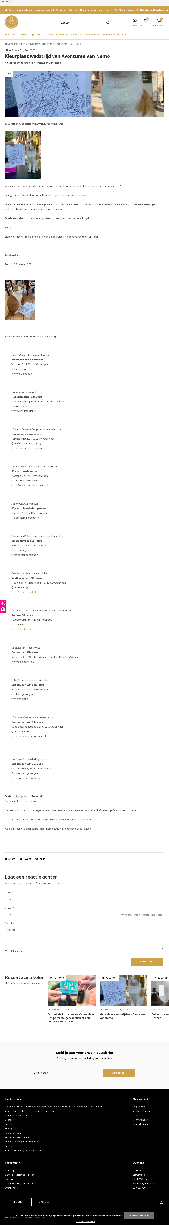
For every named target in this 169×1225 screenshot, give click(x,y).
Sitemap (9, 1146)
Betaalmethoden (13, 1133)
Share (10, 859)
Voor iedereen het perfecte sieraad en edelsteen (29, 1111)
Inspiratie (61, 34)
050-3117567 (140, 1188)
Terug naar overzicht (15, 44)
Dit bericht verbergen (139, 1215)
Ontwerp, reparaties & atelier (36, 34)
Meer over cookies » (85, 1221)
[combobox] (84, 23)
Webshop (10, 34)
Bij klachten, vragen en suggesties (22, 1141)
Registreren (139, 1106)
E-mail (9, 907)
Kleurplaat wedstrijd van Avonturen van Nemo (51, 44)
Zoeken (107, 23)
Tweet (25, 859)
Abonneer (119, 1072)
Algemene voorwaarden (17, 1115)
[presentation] (161, 990)
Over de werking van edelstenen (88, 34)
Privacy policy (12, 1128)
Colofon (9, 1119)
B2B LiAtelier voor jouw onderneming (23, 1150)
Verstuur (147, 961)
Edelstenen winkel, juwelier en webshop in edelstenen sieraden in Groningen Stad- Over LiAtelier (53, 1106)
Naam (9, 892)
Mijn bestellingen (141, 1111)
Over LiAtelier (117, 34)
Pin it (40, 859)
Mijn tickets (138, 1115)
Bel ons (17, 1202)
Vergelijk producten (142, 1124)
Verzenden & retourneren (17, 1137)
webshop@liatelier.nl (143, 1183)
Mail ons (44, 1202)
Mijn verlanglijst (140, 1119)
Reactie (9, 923)
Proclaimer (10, 1124)
